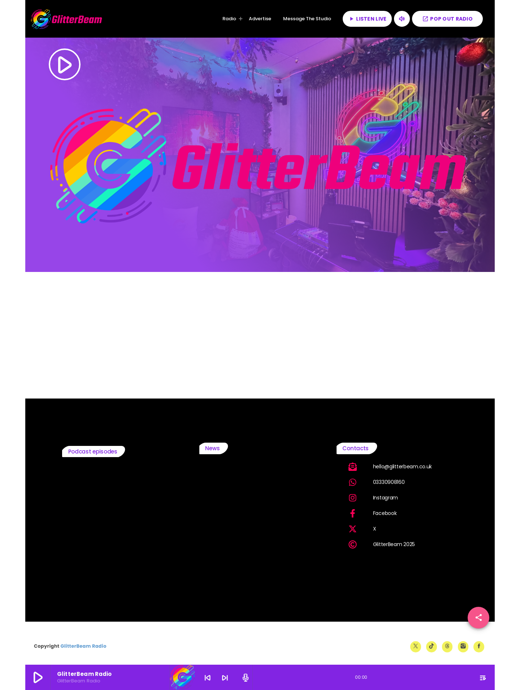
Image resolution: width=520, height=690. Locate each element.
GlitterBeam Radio (83, 646)
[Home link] (67, 19)
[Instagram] (463, 646)
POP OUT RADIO (447, 18)
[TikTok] (431, 646)
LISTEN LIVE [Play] (367, 18)
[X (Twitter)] (415, 646)
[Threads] (447, 646)
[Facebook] (478, 646)
